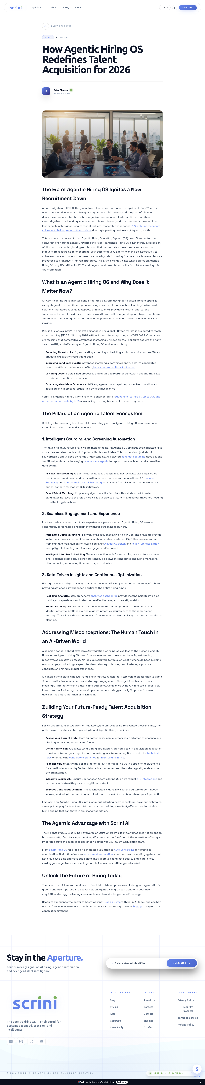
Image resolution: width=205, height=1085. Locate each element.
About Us (149, 1000)
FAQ (112, 1013)
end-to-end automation (98, 854)
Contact (148, 1013)
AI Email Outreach (115, 543)
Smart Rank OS (58, 849)
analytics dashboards (104, 595)
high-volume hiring (112, 757)
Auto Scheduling (124, 849)
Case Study (116, 1027)
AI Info (148, 1027)
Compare (115, 1020)
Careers (148, 1006)
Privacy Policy (186, 1000)
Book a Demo (188, 7)
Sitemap (149, 1020)
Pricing (114, 1006)
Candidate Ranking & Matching (83, 482)
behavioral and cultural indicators (114, 367)
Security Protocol (188, 1008)
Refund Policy (186, 1024)
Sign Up (137, 906)
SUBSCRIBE (181, 963)
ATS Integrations (147, 779)
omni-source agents (96, 461)
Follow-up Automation (145, 543)
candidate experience (82, 757)
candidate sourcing (133, 456)
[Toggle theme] (174, 7)
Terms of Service (188, 1017)
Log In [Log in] (165, 7)
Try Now (121, 1082)
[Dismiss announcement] (201, 1082)
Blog (112, 1000)
